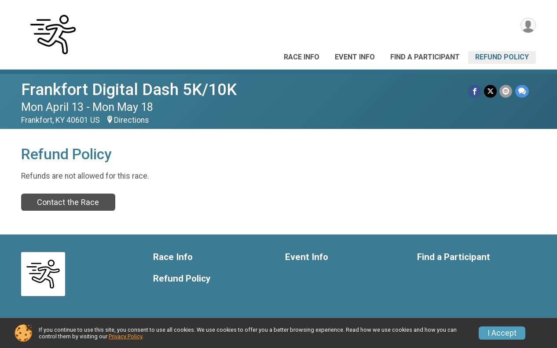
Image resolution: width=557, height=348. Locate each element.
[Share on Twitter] (490, 91)
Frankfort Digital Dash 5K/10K (129, 89)
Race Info (301, 57)
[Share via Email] (506, 91)
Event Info (355, 57)
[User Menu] (528, 26)
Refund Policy (502, 57)
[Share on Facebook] (475, 91)
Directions (131, 120)
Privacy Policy (125, 336)
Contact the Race (68, 202)
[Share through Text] (522, 91)
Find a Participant (425, 57)
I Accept (502, 333)
